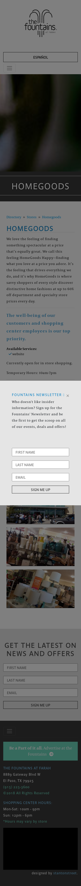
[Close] (67, 395)
